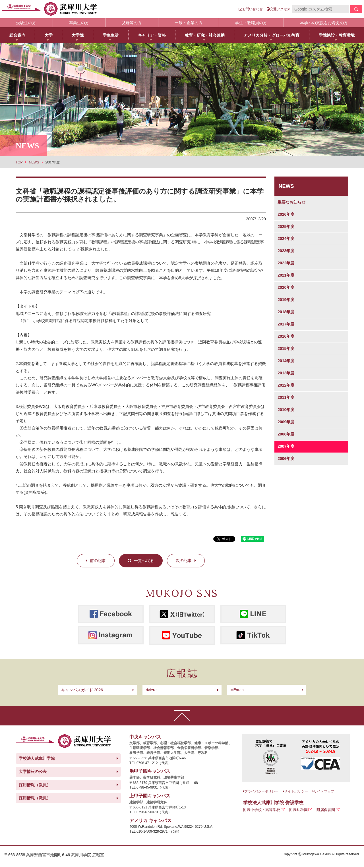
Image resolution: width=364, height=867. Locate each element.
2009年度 (286, 422)
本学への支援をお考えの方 (324, 22)
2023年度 (286, 250)
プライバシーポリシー (261, 791)
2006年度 (286, 458)
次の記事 (184, 560)
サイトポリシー (296, 791)
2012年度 (286, 385)
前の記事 (98, 560)
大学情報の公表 (33, 771)
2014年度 (286, 360)
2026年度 (286, 214)
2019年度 (286, 299)
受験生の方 (26, 22)
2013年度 (286, 373)
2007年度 (286, 446)
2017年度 (286, 324)
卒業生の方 (79, 22)
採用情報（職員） (35, 798)
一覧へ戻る (144, 560)
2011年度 (286, 397)
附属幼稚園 (298, 810)
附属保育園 (326, 810)
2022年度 (286, 263)
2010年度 (286, 409)
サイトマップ (324, 791)
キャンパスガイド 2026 (82, 690)
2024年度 (286, 238)
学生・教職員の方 (251, 22)
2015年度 (286, 348)
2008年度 (286, 434)
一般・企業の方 (188, 22)
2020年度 (286, 287)
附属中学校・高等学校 (261, 810)
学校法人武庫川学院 (37, 758)
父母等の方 (132, 22)
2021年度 (286, 275)
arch (237, 690)
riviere (151, 690)
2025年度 (286, 226)
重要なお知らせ (291, 202)
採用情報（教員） (35, 785)
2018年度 (286, 312)
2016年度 (286, 336)
